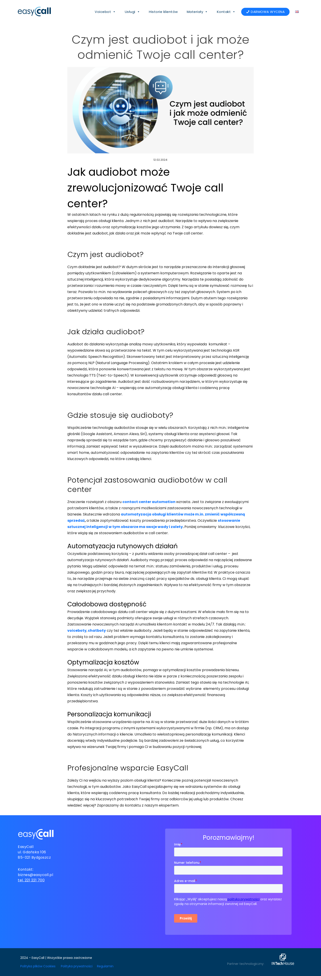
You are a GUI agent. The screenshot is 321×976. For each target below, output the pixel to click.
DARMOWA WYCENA (268, 11)
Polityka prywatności (77, 966)
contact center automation (148, 501)
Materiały (197, 11)
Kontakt (226, 11)
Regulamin (105, 966)
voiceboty (76, 630)
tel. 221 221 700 (31, 880)
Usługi (132, 11)
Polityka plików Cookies (38, 966)
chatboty (97, 630)
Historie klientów (163, 11)
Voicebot (105, 11)
